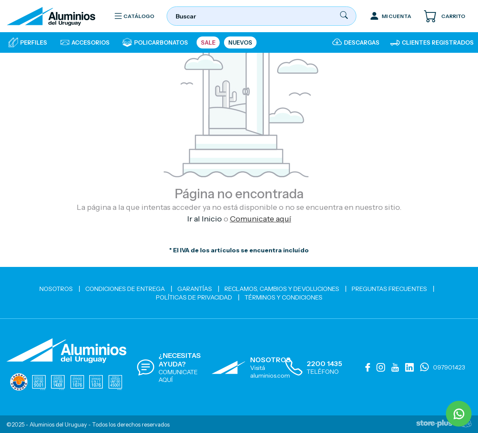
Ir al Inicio (204, 219)
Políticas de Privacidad (194, 297)
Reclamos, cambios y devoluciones (281, 289)
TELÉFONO (323, 371)
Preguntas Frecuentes (389, 289)
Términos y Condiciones (284, 297)
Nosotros (56, 289)
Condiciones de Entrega (125, 289)
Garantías (194, 289)
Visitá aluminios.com (270, 371)
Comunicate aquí (260, 219)
